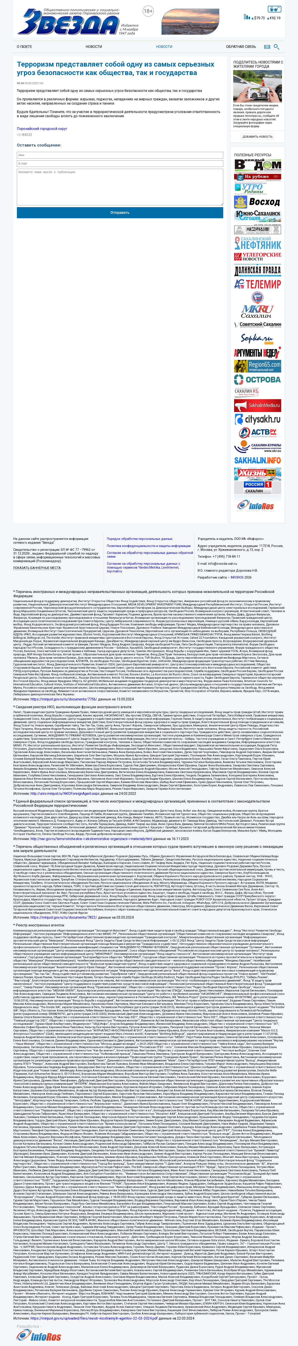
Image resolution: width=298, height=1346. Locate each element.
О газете (24, 47)
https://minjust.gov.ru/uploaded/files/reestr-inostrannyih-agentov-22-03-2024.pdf (94, 1318)
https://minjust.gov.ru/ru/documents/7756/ (64, 699)
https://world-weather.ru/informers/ (258, 30)
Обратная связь (241, 47)
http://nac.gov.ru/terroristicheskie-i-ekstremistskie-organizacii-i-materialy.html (91, 839)
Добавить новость (258, 136)
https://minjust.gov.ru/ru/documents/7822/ (64, 917)
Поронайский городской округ (42, 129)
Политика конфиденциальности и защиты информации (149, 546)
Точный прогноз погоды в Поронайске (258, 26)
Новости (94, 47)
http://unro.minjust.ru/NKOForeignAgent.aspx (65, 793)
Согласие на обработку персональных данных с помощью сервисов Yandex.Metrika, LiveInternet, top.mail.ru (143, 567)
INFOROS (237, 577)
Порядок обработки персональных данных (139, 539)
